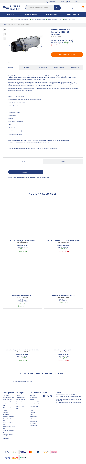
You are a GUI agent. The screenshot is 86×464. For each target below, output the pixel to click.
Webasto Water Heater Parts (8, 419)
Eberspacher (5, 412)
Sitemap (31, 410)
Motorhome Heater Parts (8, 397)
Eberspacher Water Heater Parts (9, 427)
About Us (18, 395)
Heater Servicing (33, 416)
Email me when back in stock (67, 54)
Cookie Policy (19, 404)
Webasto (5, 410)
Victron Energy (6, 414)
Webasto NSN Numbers (35, 404)
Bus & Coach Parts (7, 402)
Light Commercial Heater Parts (8, 404)
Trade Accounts (33, 419)
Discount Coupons (34, 425)
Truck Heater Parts (7, 395)
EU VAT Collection (34, 421)
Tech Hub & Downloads (73, 14)
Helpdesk (32, 399)
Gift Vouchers (33, 423)
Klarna (31, 414)
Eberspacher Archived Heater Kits (8, 435)
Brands (17, 408)
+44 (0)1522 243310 (51, 2)
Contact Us (32, 412)
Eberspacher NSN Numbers (34, 407)
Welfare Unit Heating (31, 14)
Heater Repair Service (52, 14)
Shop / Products (11, 14)
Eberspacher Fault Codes (35, 402)
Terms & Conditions (20, 399)
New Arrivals (6, 438)
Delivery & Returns (20, 397)
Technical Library (33, 397)
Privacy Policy (19, 402)
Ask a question (26, 172)
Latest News (32, 395)
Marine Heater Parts (7, 399)
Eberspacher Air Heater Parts (8, 423)
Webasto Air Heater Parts (8, 416)
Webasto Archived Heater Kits (8, 431)
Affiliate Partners (20, 406)
